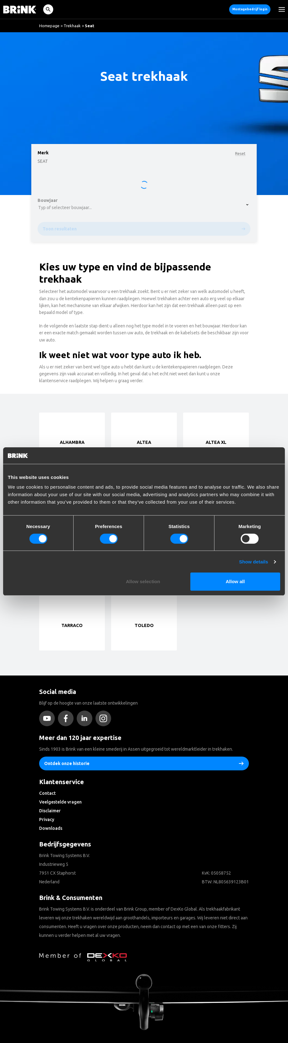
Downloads (50, 828)
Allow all (235, 581)
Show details (253, 561)
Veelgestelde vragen (60, 801)
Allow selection (143, 581)
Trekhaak (72, 25)
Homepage (49, 25)
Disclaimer (50, 810)
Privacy (46, 819)
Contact (47, 793)
